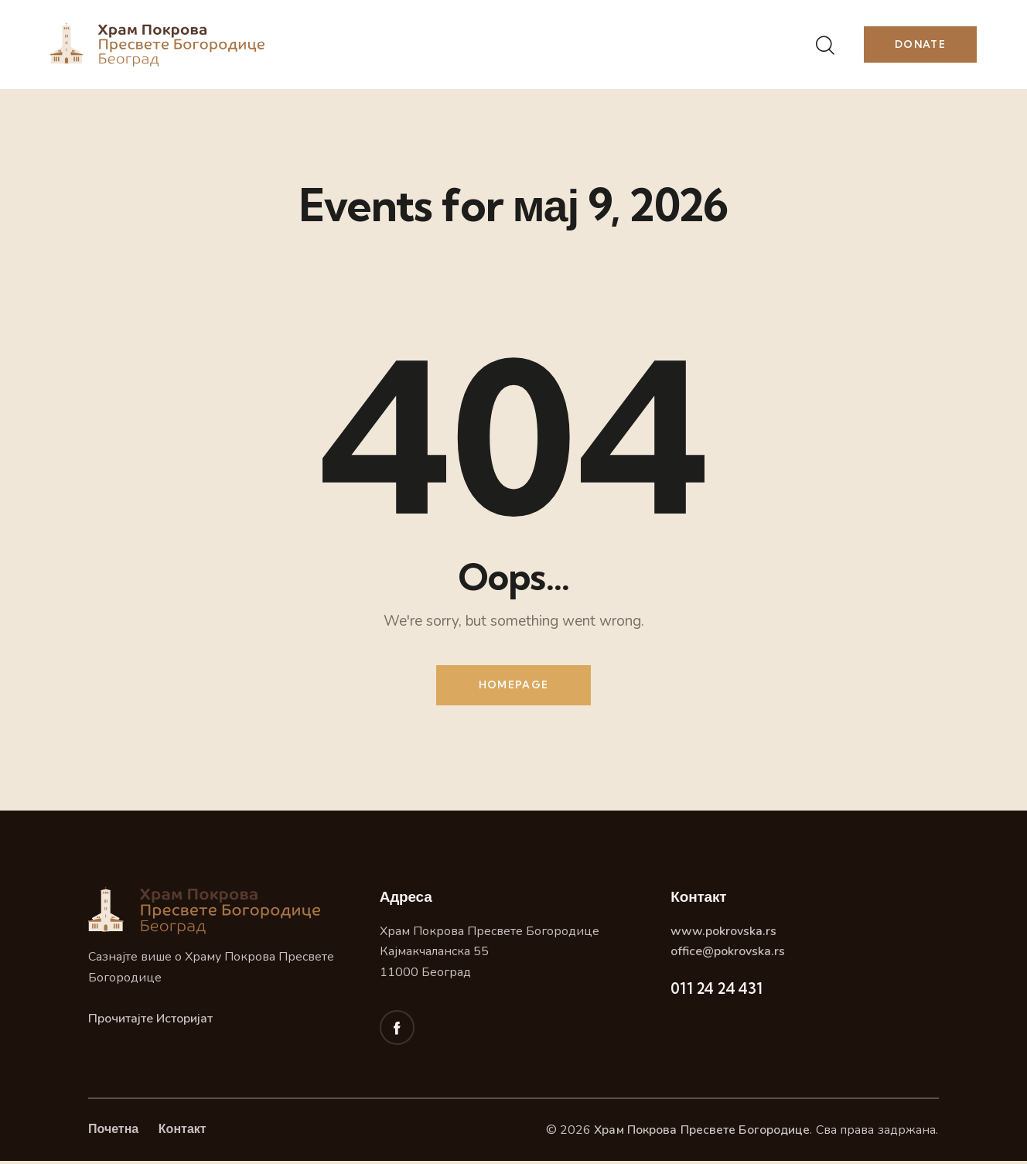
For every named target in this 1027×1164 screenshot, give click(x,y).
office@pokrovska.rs (727, 954)
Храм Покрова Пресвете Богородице (700, 1133)
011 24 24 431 (716, 990)
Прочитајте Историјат (150, 1021)
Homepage (513, 686)
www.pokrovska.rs (723, 933)
